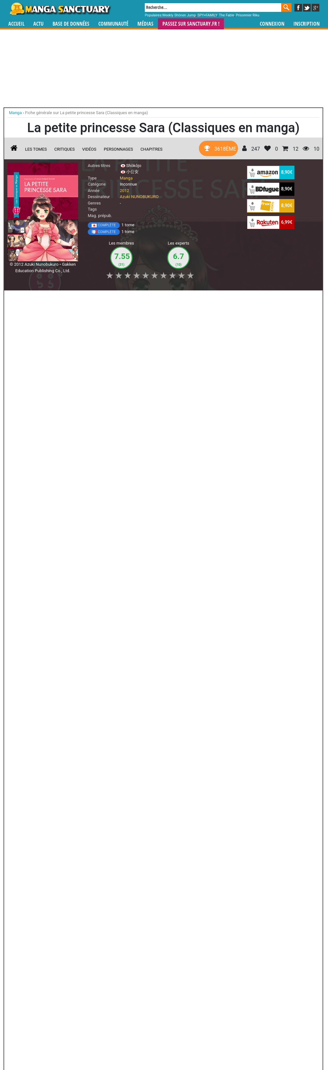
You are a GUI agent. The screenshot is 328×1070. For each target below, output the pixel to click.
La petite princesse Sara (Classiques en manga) (86, 380)
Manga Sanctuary (81, 1010)
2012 (124, 190)
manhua (212, 1010)
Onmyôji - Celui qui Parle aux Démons (163, 916)
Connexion (272, 24)
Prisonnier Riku (247, 15)
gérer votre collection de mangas (144, 1015)
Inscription (306, 24)
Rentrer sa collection (166, 1048)
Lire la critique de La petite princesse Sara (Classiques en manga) (74, 447)
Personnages (118, 149)
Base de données (71, 24)
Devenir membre (135, 1048)
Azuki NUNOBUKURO (139, 196)
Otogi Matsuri (92, 910)
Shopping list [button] (85, 299)
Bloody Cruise (128, 851)
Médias (145, 24)
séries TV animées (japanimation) (254, 1010)
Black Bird (198, 910)
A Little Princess (34, 535)
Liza (163, 851)
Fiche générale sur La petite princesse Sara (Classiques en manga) (86, 112)
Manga (60, 9)
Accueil (16, 24)
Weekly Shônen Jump (179, 15)
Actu (38, 24)
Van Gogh (57, 910)
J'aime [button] (24, 299)
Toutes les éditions (110, 781)
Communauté (113, 24)
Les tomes (36, 149)
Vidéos (89, 149)
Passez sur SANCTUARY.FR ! (190, 24)
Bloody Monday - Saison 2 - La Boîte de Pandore (22, 922)
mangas (182, 1010)
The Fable (226, 15)
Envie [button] (115, 299)
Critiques (64, 149)
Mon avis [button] (142, 299)
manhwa (197, 1010)
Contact (200, 1048)
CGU (188, 1048)
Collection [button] (52, 299)
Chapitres (152, 149)
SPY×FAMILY (207, 15)
